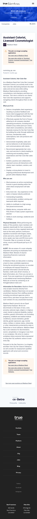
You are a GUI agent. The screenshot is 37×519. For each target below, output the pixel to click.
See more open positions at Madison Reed (18, 383)
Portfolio (18, 428)
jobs (14, 24)
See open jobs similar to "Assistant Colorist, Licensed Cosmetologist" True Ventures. (20, 60)
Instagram (18, 491)
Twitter (18, 483)
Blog (18, 466)
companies (6, 24)
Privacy (18, 472)
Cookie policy (22, 403)
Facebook (18, 487)
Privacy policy (13, 403)
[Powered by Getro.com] (18, 398)
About (18, 447)
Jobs (18, 460)
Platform (18, 441)
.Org (18, 453)
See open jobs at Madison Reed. (18, 55)
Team (18, 434)
